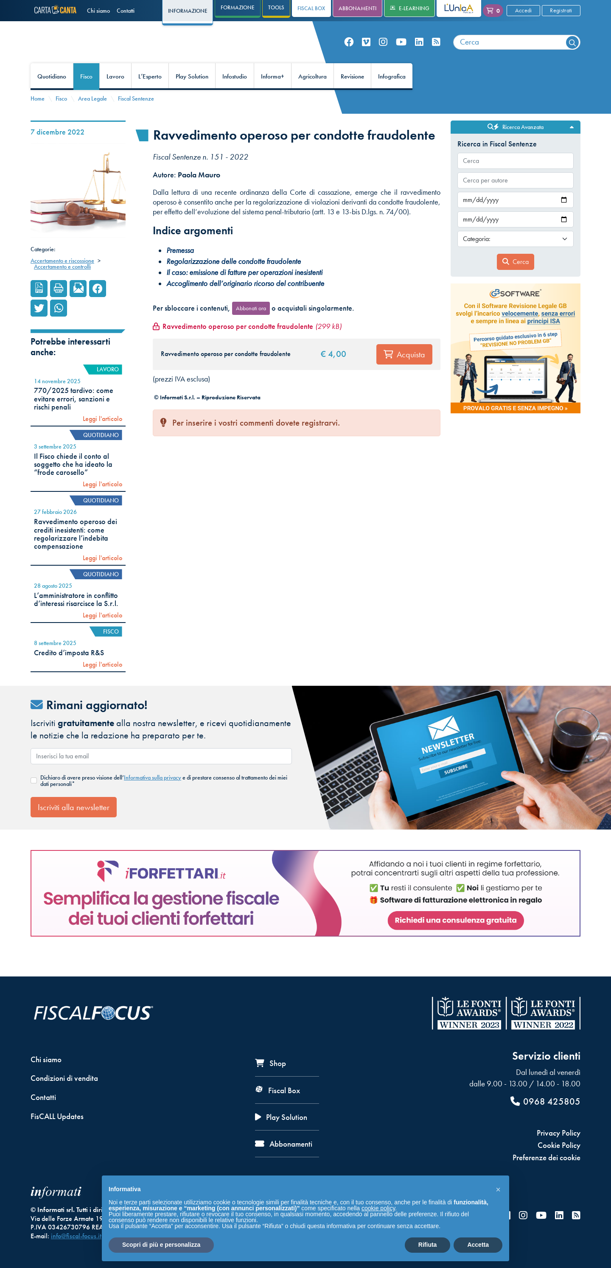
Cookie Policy (559, 1145)
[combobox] (516, 52)
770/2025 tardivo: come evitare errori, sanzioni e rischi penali (73, 418)
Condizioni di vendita (64, 1078)
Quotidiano (51, 96)
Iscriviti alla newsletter (73, 826)
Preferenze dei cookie (546, 1157)
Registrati (561, 10)
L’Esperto (150, 96)
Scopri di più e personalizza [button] (161, 1244)
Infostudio (234, 96)
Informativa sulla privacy (152, 797)
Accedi (523, 10)
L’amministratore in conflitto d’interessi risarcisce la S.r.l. (76, 618)
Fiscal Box (311, 8)
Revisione (352, 96)
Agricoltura (312, 96)
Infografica (392, 96)
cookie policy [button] (378, 1208)
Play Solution (192, 96)
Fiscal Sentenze (136, 118)
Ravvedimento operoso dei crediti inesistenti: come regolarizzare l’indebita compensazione (75, 553)
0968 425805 (545, 1101)
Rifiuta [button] (427, 1244)
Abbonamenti (357, 8)
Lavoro (115, 96)
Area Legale (92, 118)
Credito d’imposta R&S (69, 671)
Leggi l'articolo (102, 438)
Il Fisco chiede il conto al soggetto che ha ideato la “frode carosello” (73, 484)
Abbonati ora (251, 327)
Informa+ (272, 96)
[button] (498, 1189)
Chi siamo (98, 10)
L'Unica (452, 8)
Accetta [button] (478, 1244)
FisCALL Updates (57, 1116)
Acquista (404, 373)
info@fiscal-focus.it (76, 1236)
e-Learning (409, 8)
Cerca (515, 280)
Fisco (86, 96)
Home (38, 118)
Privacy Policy (558, 1133)
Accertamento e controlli (62, 286)
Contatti (126, 10)
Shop (270, 1063)
